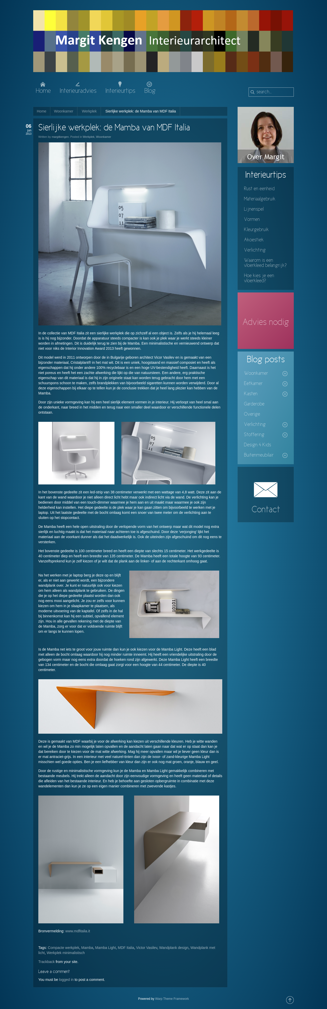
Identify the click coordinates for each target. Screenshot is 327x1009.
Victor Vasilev (146, 948)
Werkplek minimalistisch (66, 953)
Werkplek (89, 111)
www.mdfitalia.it (77, 931)
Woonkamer (63, 111)
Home (41, 111)
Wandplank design (174, 948)
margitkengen (60, 136)
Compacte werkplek (63, 948)
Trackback (46, 962)
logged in (66, 980)
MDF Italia (126, 948)
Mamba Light (105, 948)
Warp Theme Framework (172, 999)
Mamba (87, 948)
